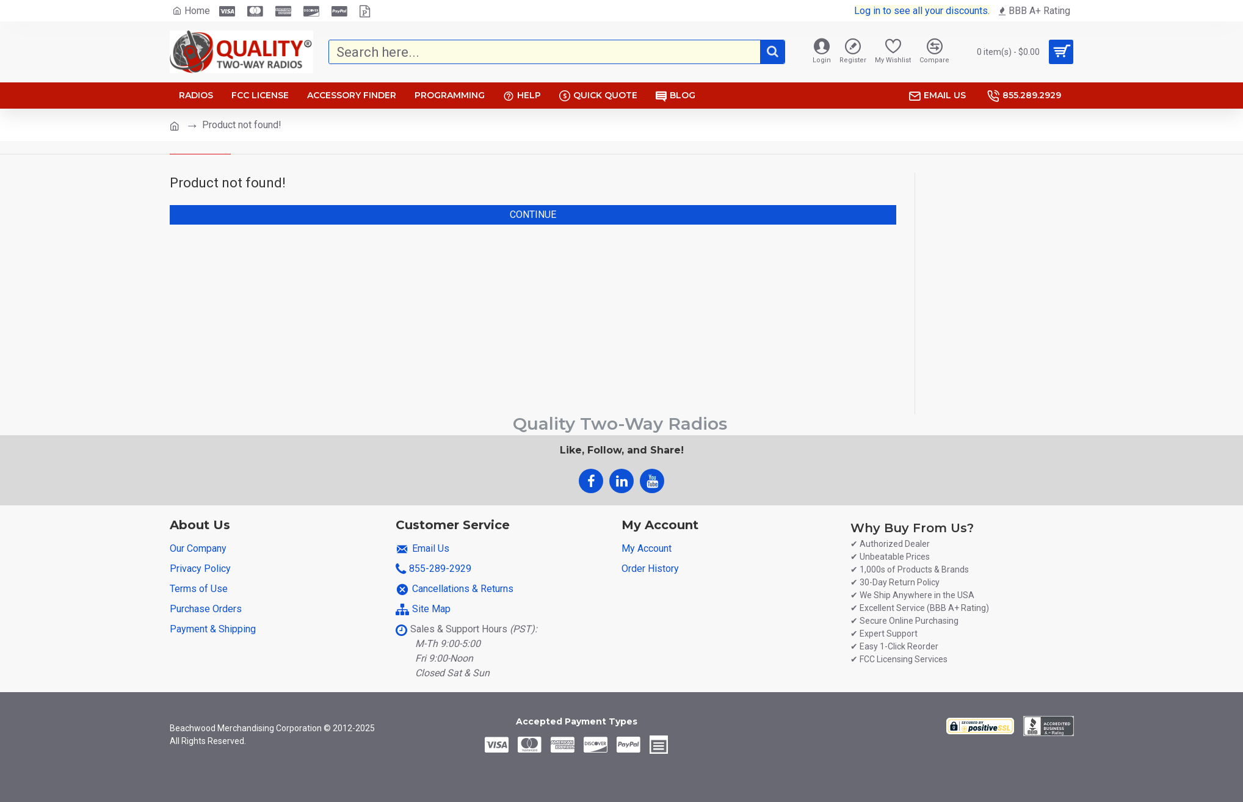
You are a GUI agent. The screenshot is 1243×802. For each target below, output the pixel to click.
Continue (533, 214)
